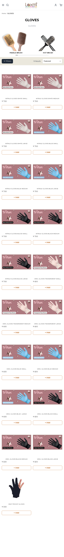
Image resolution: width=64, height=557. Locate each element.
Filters (7, 61)
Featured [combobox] (47, 61)
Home (4, 13)
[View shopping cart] (61, 5)
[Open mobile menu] (3, 5)
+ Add (16, 107)
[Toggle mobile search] (7, 5)
